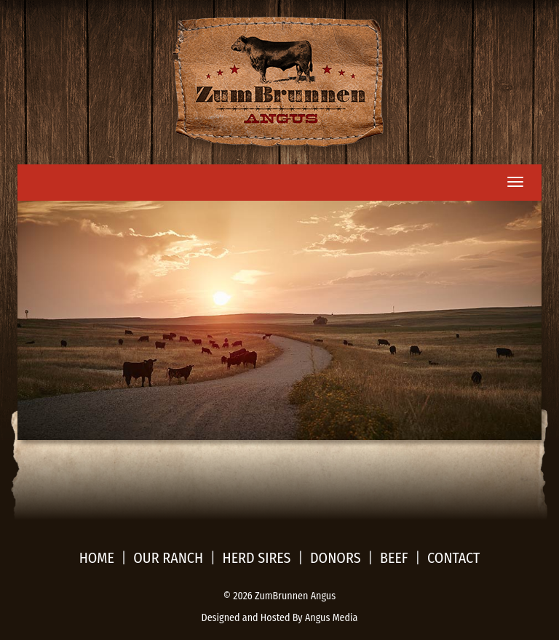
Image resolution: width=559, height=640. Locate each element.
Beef (394, 558)
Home (96, 558)
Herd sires (257, 558)
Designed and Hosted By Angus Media (280, 618)
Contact (453, 558)
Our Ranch (168, 558)
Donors (335, 558)
